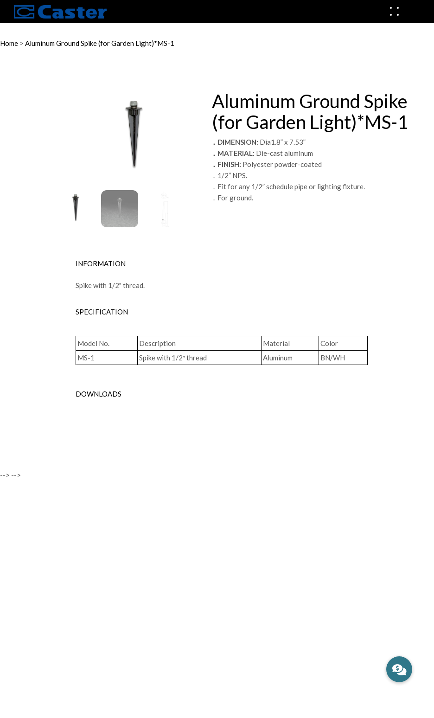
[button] (399, 669)
